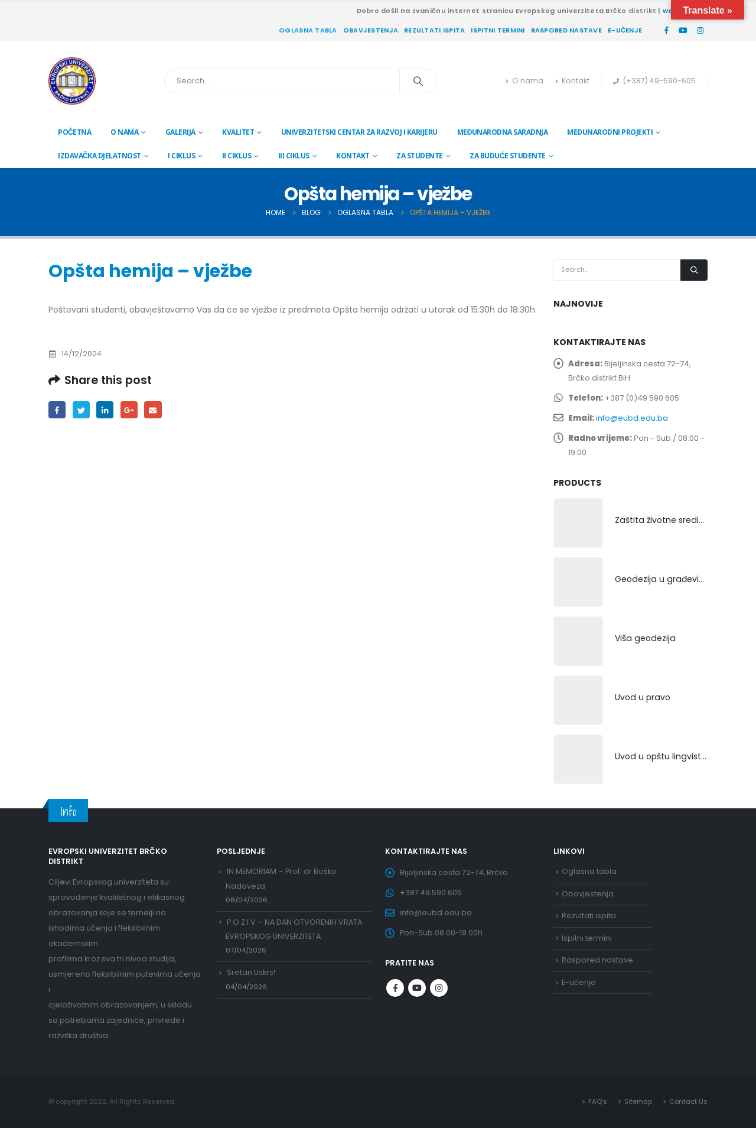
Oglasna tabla (308, 30)
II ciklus (237, 156)
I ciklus (181, 156)
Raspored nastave (566, 30)
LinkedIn (104, 409)
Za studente (419, 156)
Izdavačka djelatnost (99, 156)
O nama (524, 81)
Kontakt (572, 81)
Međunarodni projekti (610, 132)
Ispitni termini (497, 30)
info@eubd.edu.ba (632, 418)
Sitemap (638, 1101)
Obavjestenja (370, 30)
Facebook (57, 409)
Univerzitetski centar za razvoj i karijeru (359, 132)
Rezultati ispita (434, 30)
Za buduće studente (508, 156)
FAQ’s (597, 1101)
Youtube (417, 988)
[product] (578, 523)
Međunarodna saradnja (502, 132)
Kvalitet (238, 132)
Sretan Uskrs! (251, 973)
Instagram (439, 988)
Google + (129, 409)
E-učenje (625, 30)
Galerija (180, 132)
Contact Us (688, 1101)
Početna (74, 132)
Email (152, 409)
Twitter (81, 409)
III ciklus (293, 156)
